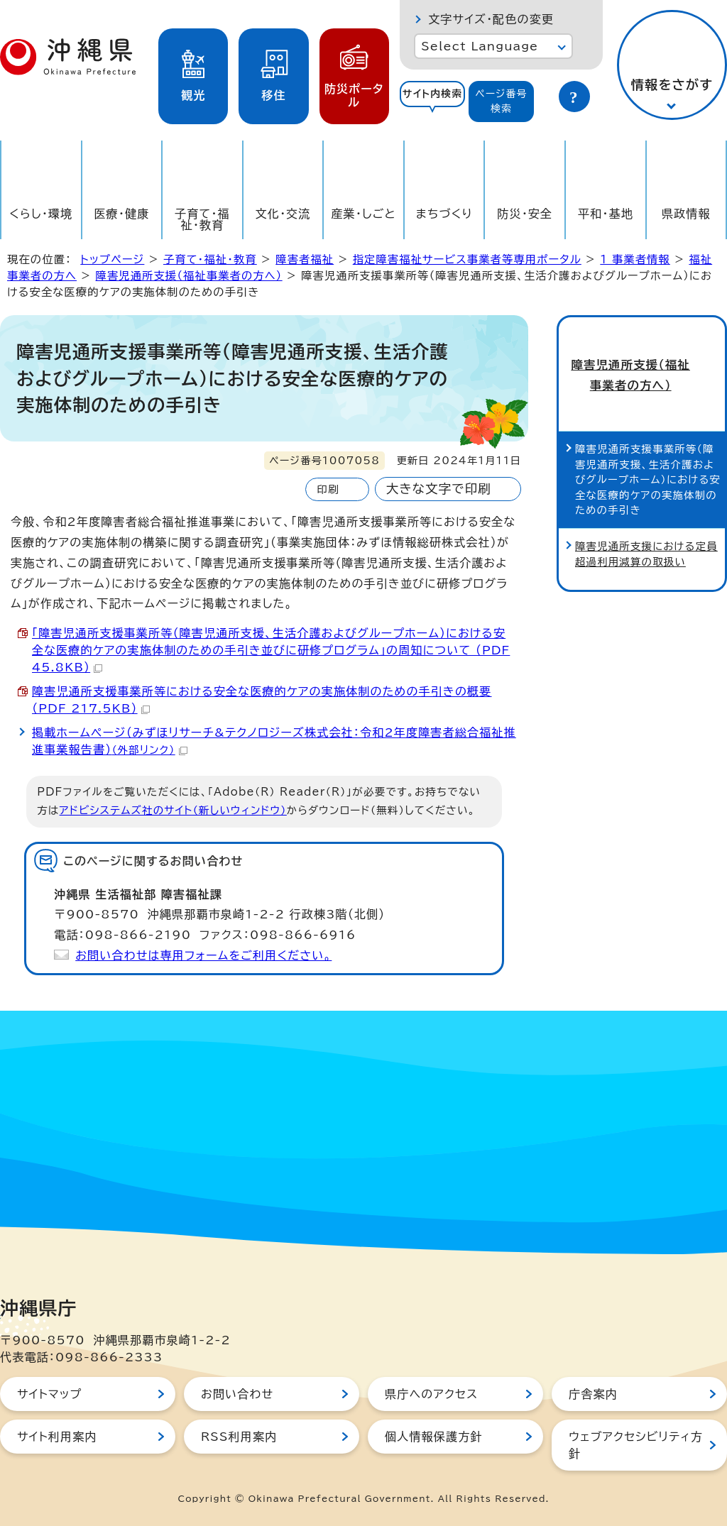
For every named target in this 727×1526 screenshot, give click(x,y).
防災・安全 (524, 213)
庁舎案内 (593, 1394)
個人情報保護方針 (434, 1436)
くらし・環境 (40, 213)
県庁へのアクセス (431, 1394)
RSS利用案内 (239, 1436)
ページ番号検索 (501, 101)
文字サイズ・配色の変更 (491, 19)
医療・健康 (121, 213)
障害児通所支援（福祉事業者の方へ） (189, 275)
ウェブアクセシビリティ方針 (636, 1445)
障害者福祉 (304, 259)
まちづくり (444, 213)
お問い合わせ (237, 1394)
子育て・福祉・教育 (202, 219)
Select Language (479, 46)
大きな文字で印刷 (438, 489)
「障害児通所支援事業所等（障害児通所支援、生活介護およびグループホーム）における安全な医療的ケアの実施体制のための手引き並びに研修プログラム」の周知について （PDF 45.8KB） (271, 650)
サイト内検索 (433, 94)
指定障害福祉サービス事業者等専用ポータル (467, 259)
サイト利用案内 (57, 1436)
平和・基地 (605, 213)
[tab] (432, 101)
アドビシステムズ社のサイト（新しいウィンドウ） (173, 810)
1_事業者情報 (635, 259)
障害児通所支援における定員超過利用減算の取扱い (646, 527)
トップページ (112, 259)
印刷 (328, 489)
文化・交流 (283, 213)
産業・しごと (363, 213)
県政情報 (686, 213)
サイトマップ (49, 1394)
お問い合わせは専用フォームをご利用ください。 (203, 955)
